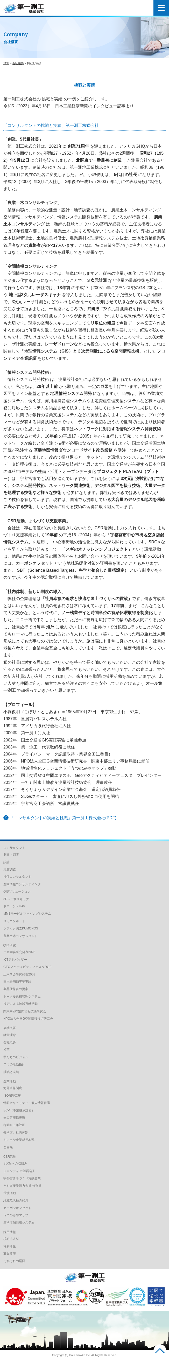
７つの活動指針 (14, 1064)
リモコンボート (14, 921)
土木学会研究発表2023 (19, 952)
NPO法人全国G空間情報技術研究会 (28, 1018)
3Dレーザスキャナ (16, 899)
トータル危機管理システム (22, 996)
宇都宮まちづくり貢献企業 (22, 1178)
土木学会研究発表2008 (19, 974)
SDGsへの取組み (15, 1163)
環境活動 (9, 1193)
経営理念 (9, 1035)
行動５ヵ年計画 (14, 1125)
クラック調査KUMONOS (20, 928)
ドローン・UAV (14, 906)
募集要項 (9, 1253)
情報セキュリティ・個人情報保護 (26, 1103)
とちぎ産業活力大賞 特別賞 (22, 1186)
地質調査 (9, 869)
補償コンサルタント (17, 877)
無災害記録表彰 (14, 1118)
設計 (6, 862)
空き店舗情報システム (18, 1222)
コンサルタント (14, 848)
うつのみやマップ (15, 1215)
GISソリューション (17, 891)
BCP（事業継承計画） (19, 1110)
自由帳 (8, 1147)
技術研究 (9, 945)
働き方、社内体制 (15, 1132)
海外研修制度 (12, 1088)
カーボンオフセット (17, 1208)
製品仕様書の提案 (15, 989)
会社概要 (18, 63)
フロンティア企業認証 (18, 1171)
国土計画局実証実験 (17, 982)
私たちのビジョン (15, 1057)
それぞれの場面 (14, 1261)
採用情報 (9, 1232)
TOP (6, 63)
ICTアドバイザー (15, 959)
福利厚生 (9, 1246)
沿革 (6, 1049)
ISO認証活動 (12, 1095)
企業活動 (9, 1081)
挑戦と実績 (11, 1072)
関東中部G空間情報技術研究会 (24, 1011)
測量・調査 (11, 854)
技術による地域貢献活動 (20, 1004)
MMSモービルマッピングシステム (27, 913)
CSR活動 (9, 1157)
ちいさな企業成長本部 (18, 1140)
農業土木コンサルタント (20, 936)
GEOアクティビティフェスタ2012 (27, 967)
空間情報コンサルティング (22, 884)
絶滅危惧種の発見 (15, 1200)
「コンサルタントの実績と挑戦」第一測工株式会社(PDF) (63, 818)
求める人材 (11, 1239)
